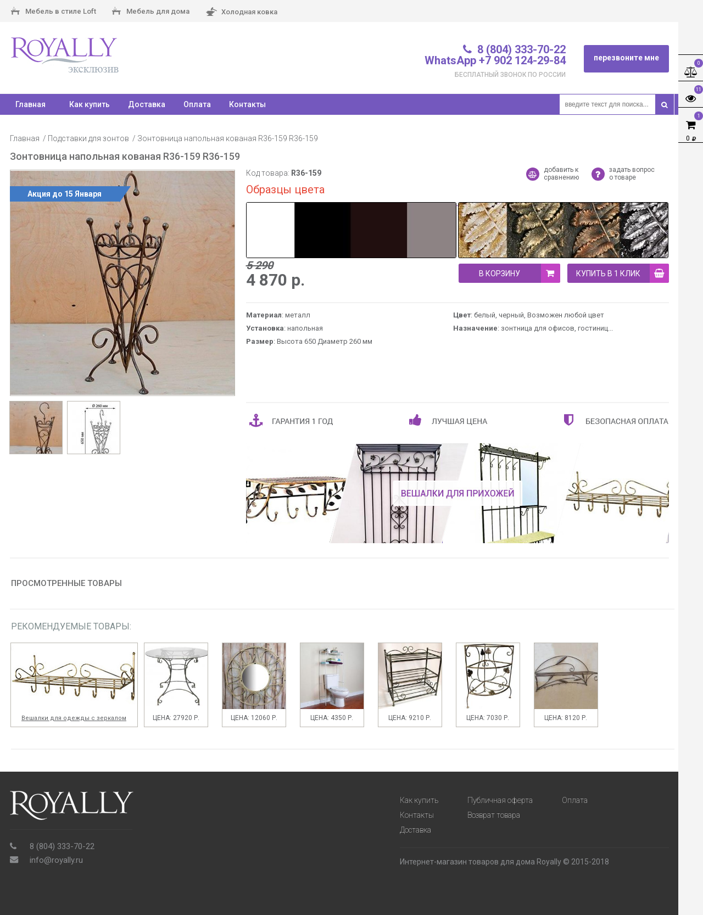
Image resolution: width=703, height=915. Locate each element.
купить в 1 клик (622, 273)
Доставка (146, 104)
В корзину (519, 273)
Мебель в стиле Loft (53, 12)
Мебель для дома (150, 12)
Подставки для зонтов (88, 138)
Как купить (89, 104)
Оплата (197, 104)
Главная (25, 138)
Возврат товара (493, 815)
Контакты (247, 104)
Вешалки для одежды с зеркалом (73, 718)
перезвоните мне (626, 57)
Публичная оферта (500, 800)
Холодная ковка (241, 12)
